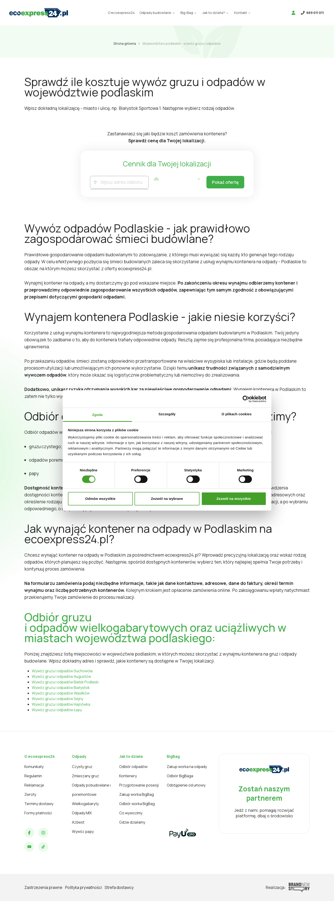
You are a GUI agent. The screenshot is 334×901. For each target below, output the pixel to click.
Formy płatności (38, 812)
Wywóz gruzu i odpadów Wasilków (61, 693)
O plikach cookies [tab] (236, 414)
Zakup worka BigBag (136, 794)
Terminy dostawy (38, 803)
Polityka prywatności (83, 887)
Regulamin (33, 775)
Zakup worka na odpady (187, 766)
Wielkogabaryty (85, 803)
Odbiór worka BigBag (137, 803)
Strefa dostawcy (119, 887)
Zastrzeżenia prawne (43, 887)
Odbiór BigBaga (180, 775)
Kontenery (128, 775)
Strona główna (124, 43)
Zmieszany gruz (85, 775)
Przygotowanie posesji (139, 785)
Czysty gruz (82, 766)
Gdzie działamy (132, 822)
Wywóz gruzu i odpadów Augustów (61, 676)
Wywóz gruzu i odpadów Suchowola (62, 670)
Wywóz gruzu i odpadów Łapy (57, 709)
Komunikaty (34, 766)
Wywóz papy (83, 831)
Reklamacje (34, 785)
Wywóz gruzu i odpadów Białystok (61, 687)
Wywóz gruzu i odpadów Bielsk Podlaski (65, 682)
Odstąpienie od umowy (186, 785)
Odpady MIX (82, 812)
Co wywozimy (130, 812)
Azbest (78, 822)
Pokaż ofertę (224, 182)
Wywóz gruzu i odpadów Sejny (57, 698)
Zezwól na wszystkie (234, 499)
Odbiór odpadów (133, 766)
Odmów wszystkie (100, 499)
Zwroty (30, 794)
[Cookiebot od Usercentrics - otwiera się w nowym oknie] (246, 398)
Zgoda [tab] (97, 415)
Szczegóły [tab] (166, 414)
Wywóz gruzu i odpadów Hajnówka (61, 704)
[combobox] (124, 182)
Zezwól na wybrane (167, 499)
